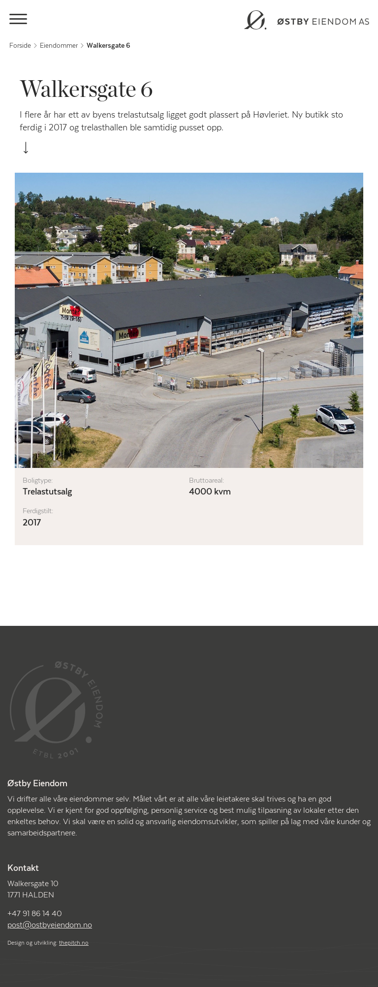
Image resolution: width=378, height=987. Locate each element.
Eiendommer (59, 46)
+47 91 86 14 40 (34, 914)
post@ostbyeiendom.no (49, 925)
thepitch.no (74, 943)
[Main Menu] (18, 21)
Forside (20, 46)
